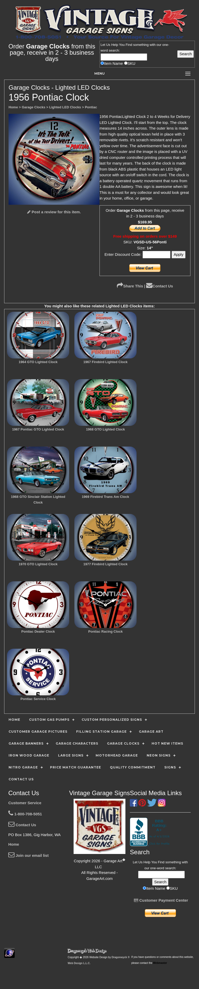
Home (13, 844)
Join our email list (28, 855)
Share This (130, 286)
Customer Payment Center (161, 900)
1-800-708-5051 (25, 814)
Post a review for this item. (54, 212)
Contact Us (159, 286)
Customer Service (24, 803)
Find (129, 45)
